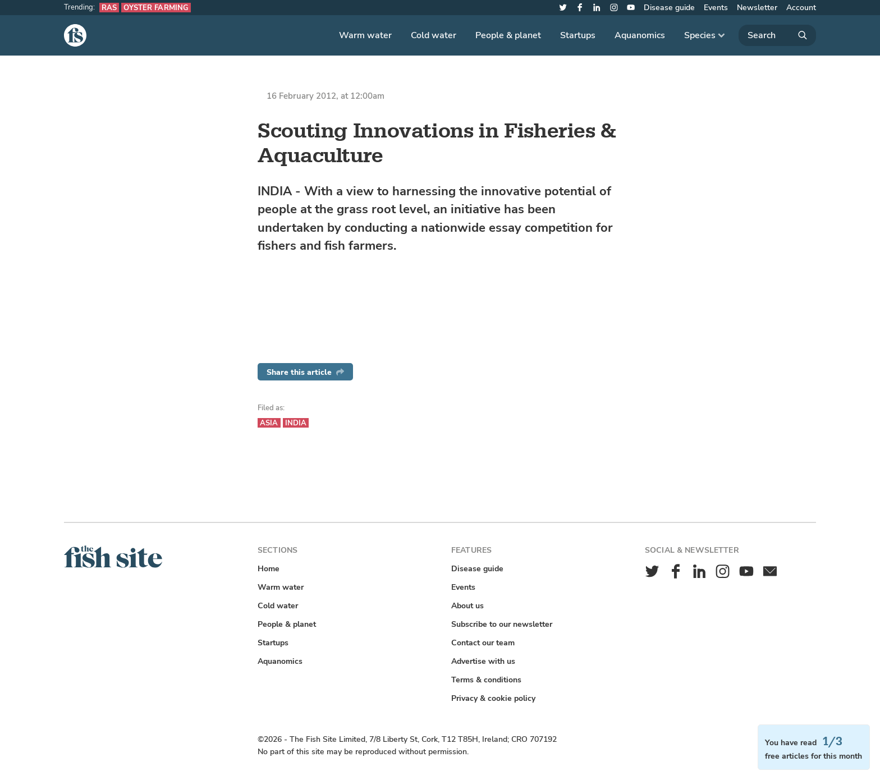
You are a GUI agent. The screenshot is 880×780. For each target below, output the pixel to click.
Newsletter (757, 7)
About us (467, 605)
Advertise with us (483, 661)
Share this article (305, 372)
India (296, 423)
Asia (269, 423)
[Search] (777, 35)
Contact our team (483, 642)
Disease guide (669, 7)
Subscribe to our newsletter (501, 624)
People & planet (508, 35)
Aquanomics (640, 35)
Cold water (433, 35)
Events (716, 7)
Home (268, 568)
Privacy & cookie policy (493, 698)
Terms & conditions (486, 680)
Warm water (365, 35)
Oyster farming (156, 7)
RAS (109, 7)
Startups (577, 35)
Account (801, 7)
